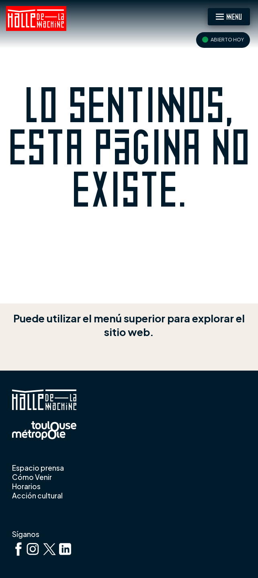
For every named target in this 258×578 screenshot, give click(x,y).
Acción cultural (38, 495)
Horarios (26, 486)
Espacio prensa (38, 467)
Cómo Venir (32, 477)
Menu (234, 16)
